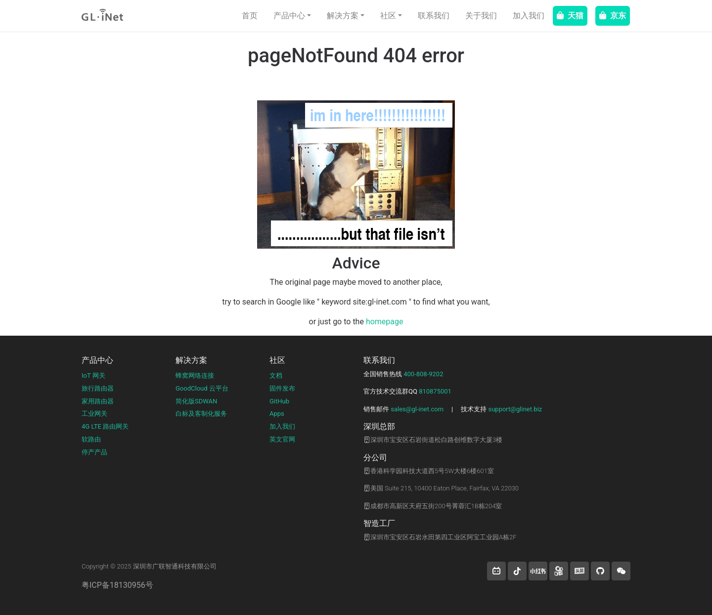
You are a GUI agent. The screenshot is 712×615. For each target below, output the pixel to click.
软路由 (91, 439)
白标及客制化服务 (201, 413)
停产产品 (94, 452)
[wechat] (621, 571)
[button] (496, 571)
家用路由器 (98, 401)
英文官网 (282, 439)
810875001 (435, 391)
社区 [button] (388, 15)
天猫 (570, 15)
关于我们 (481, 15)
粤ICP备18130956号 (117, 585)
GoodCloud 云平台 (202, 388)
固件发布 (282, 388)
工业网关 (94, 413)
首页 (250, 15)
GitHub (279, 401)
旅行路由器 (98, 388)
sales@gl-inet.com (417, 409)
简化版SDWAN (196, 401)
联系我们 (433, 15)
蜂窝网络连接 (195, 375)
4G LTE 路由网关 (105, 426)
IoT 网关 (93, 375)
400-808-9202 (423, 374)
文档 (275, 375)
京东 (612, 15)
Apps (276, 413)
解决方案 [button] (342, 15)
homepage (384, 321)
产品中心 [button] (289, 15)
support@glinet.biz (515, 409)
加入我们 (528, 15)
